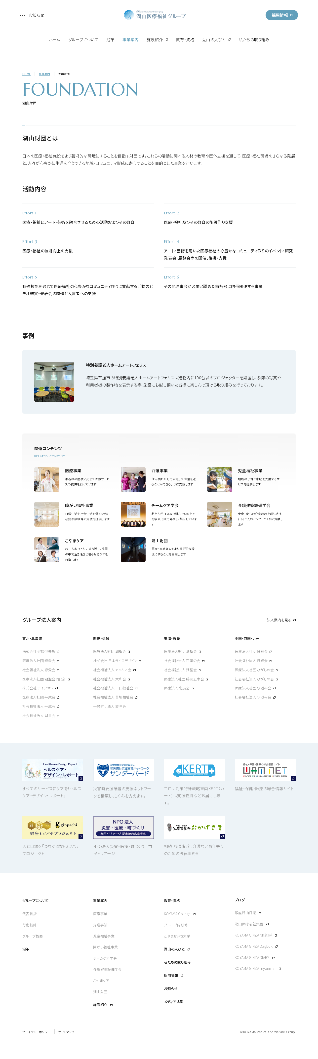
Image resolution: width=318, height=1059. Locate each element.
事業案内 (130, 39)
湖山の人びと (214, 39)
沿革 (110, 39)
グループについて (83, 39)
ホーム (54, 39)
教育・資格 (185, 39)
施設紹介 (155, 39)
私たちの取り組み (254, 39)
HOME (26, 74)
